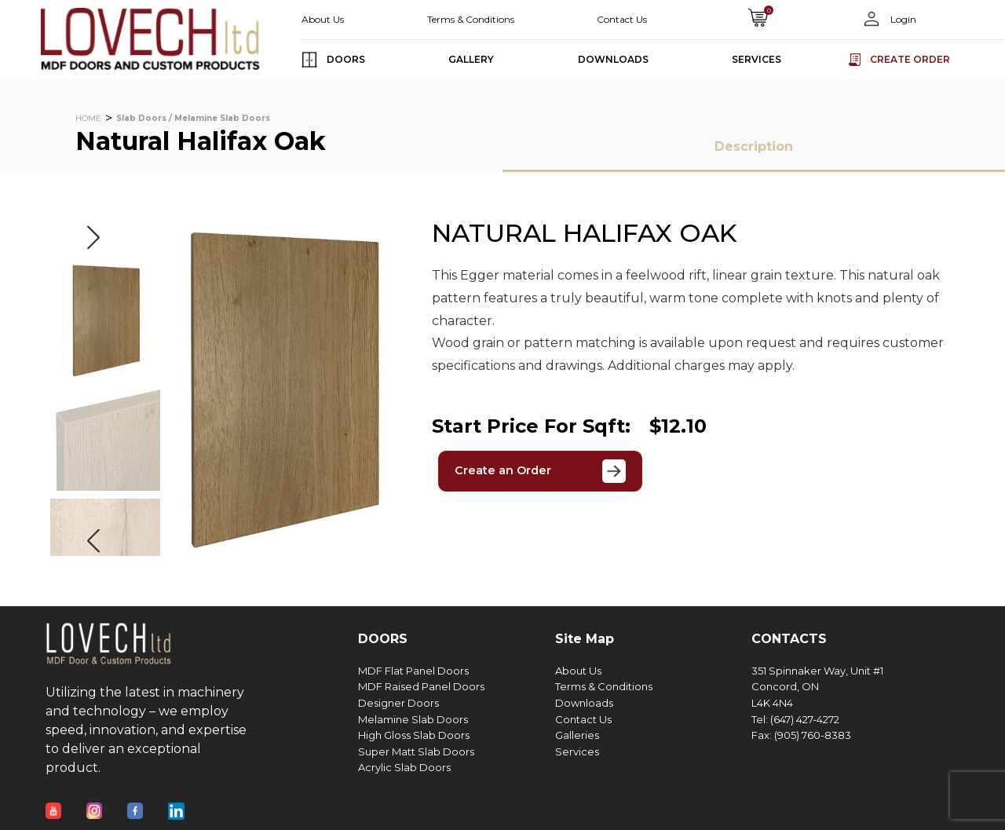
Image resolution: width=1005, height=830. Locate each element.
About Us (323, 19)
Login (902, 19)
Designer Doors (398, 703)
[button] (93, 237)
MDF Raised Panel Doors (421, 687)
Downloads (584, 703)
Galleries (577, 735)
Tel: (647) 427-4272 (795, 720)
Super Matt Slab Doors (416, 752)
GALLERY (471, 59)
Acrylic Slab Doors (404, 767)
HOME (88, 118)
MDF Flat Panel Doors (413, 671)
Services (577, 752)
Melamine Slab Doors (413, 720)
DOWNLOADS (613, 59)
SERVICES (756, 59)
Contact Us (622, 19)
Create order (910, 59)
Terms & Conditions (470, 19)
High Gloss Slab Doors (414, 735)
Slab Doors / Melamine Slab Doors (193, 118)
